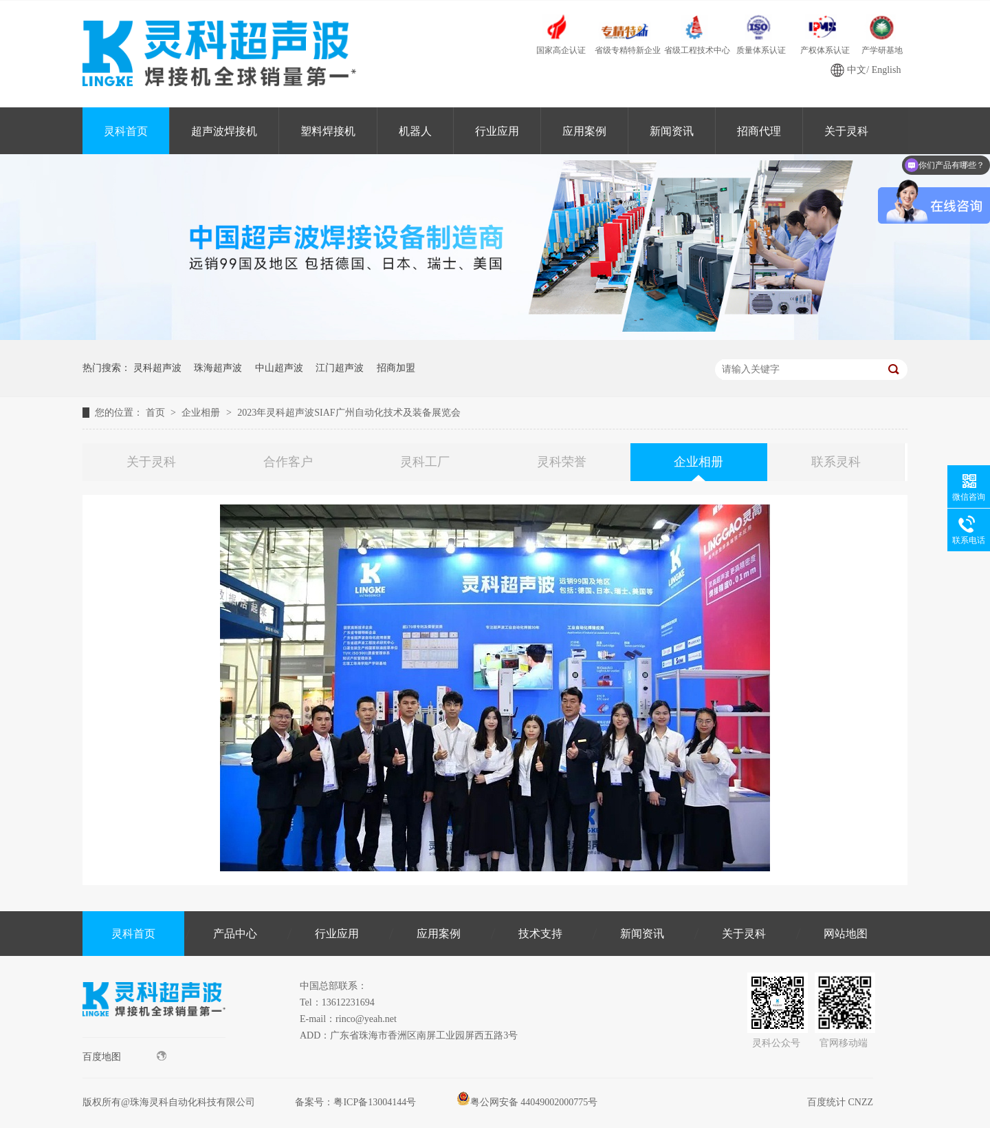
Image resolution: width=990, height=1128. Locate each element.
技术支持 (540, 933)
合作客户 (288, 462)
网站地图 (846, 933)
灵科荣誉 (561, 462)
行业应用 (497, 131)
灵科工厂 (425, 462)
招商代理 (759, 131)
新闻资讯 (672, 131)
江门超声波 (340, 368)
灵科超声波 (157, 368)
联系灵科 (836, 462)
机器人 (415, 131)
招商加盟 (396, 368)
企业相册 (202, 412)
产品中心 (235, 933)
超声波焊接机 (224, 131)
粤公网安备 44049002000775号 (527, 1102)
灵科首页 (126, 131)
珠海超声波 (218, 368)
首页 (157, 412)
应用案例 (584, 131)
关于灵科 (846, 131)
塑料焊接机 (327, 131)
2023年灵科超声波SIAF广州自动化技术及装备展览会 (348, 412)
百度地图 (124, 1056)
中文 (856, 70)
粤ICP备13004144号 (374, 1102)
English (886, 70)
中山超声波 (279, 368)
